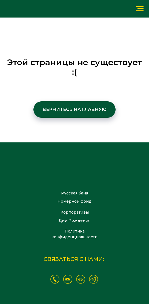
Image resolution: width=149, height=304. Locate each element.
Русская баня (74, 193)
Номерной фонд (74, 201)
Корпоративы (75, 212)
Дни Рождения (74, 220)
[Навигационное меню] (140, 9)
